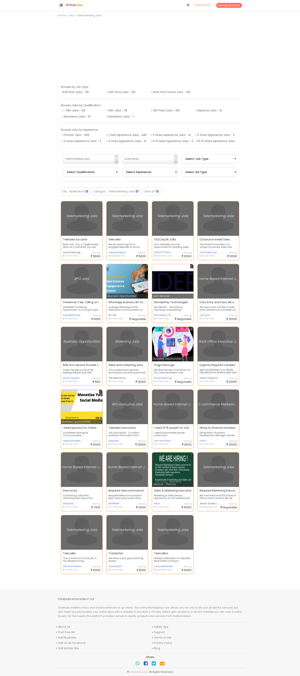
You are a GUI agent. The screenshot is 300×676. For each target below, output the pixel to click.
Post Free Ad (66, 632)
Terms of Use (162, 637)
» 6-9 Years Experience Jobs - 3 (172, 141)
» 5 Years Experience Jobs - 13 (126, 141)
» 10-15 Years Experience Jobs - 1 (217, 141)
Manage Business (229, 5)
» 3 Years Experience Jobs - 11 (215, 135)
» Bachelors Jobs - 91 (76, 116)
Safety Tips (161, 627)
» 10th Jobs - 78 (117, 110)
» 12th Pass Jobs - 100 (165, 110)
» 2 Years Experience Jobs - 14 (171, 135)
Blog (157, 648)
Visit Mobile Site (68, 648)
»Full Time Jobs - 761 (75, 92)
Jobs (71, 15)
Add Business (67, 637)
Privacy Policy (163, 643)
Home (62, 15)
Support (159, 632)
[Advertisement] (150, 56)
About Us (64, 627)
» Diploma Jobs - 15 (209, 110)
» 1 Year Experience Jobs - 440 (127, 135)
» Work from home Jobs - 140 (170, 92)
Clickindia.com (139, 672)
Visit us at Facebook (72, 643)
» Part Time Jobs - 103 (121, 92)
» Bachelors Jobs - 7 (120, 116)
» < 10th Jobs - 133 (73, 110)
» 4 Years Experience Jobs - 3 (81, 141)
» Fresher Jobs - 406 (75, 135)
